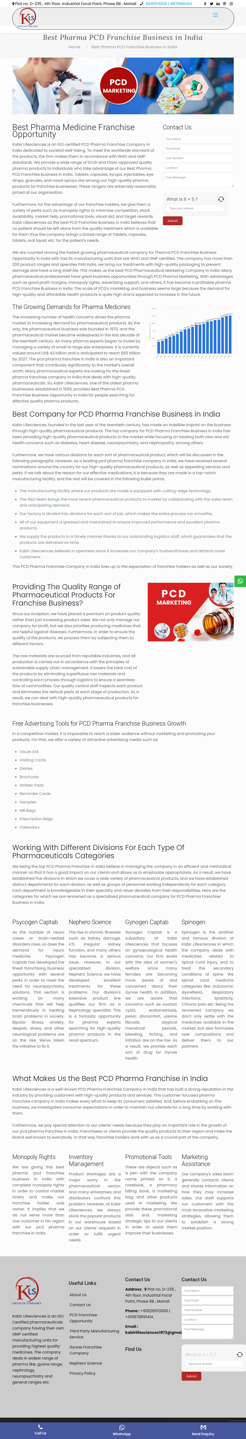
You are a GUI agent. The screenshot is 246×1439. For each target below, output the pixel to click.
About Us (77, 1295)
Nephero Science (85, 1363)
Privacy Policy (82, 1373)
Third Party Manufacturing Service (94, 1334)
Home (74, 47)
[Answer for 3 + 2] (214, 1363)
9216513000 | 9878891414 (168, 3)
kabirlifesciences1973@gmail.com (159, 1332)
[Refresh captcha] (221, 199)
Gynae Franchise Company (85, 1350)
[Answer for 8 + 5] (195, 208)
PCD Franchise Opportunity (83, 1318)
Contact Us (80, 1305)
